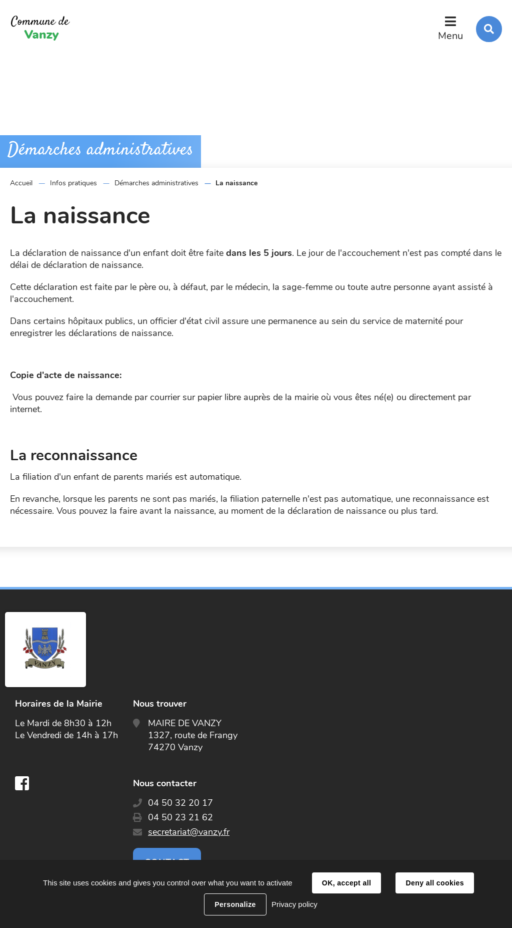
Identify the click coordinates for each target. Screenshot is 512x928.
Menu (450, 36)
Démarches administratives (156, 183)
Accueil (21, 183)
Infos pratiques (73, 183)
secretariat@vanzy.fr (189, 832)
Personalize (235, 904)
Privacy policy (295, 904)
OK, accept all (346, 883)
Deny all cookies (435, 883)
